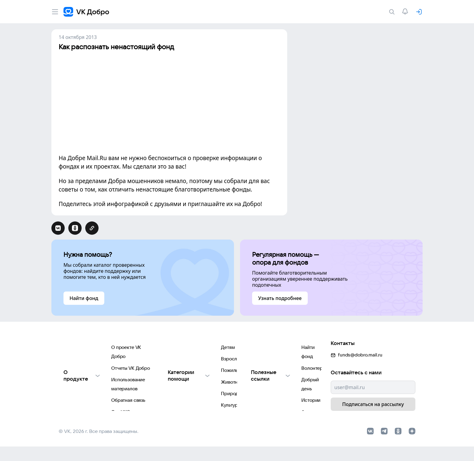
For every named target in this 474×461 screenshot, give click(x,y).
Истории (256, 384)
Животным (170, 384)
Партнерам (71, 408)
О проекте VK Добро (81, 347)
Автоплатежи (261, 396)
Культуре (169, 408)
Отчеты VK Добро (78, 360)
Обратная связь (76, 384)
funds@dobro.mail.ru (356, 345)
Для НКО (68, 396)
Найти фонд (259, 347)
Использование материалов (89, 372)
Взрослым (170, 360)
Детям (166, 347)
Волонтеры (259, 360)
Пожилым (169, 372)
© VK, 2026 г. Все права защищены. (98, 445)
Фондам (167, 420)
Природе (169, 396)
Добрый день (261, 372)
